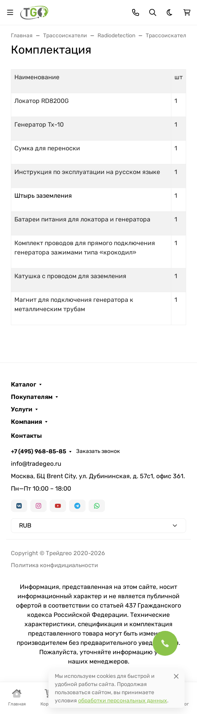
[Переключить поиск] (153, 12)
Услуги (21, 409)
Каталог (23, 384)
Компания (26, 422)
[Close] (176, 676)
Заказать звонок (98, 451)
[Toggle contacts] (136, 12)
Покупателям (31, 397)
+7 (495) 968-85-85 (38, 451)
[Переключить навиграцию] (10, 12)
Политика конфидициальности (54, 565)
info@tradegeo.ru (36, 463)
